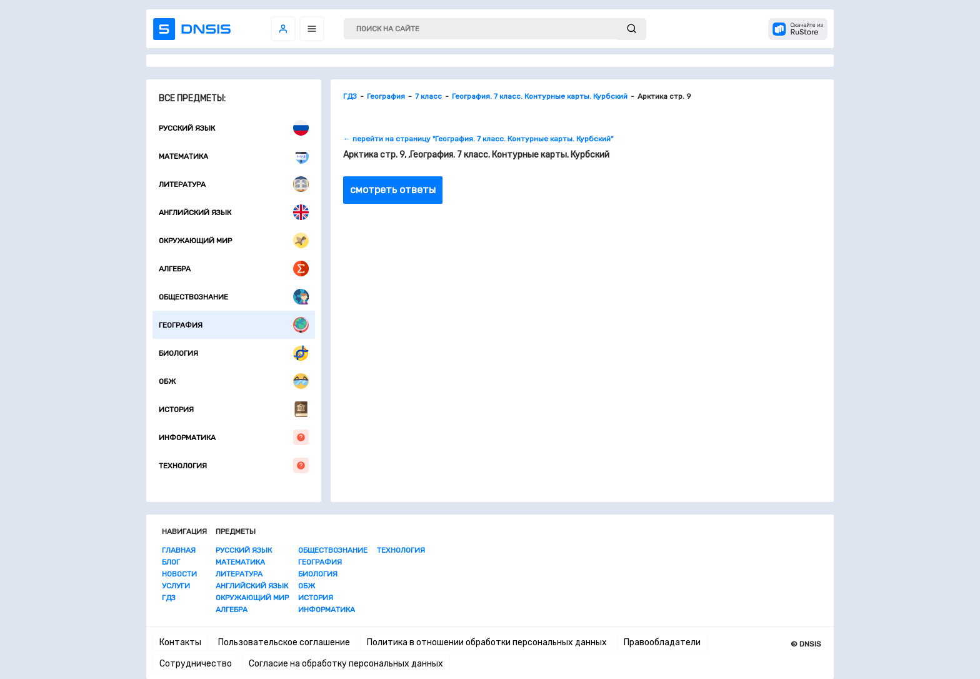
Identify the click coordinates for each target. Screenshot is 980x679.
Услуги (176, 585)
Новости (179, 574)
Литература (234, 184)
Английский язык (234, 212)
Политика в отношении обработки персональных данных (487, 642)
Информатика (234, 437)
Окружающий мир (234, 240)
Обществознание (234, 296)
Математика (234, 156)
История (234, 409)
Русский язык (234, 128)
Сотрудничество (195, 663)
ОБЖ (234, 381)
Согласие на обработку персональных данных (346, 663)
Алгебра (234, 268)
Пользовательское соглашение (284, 642)
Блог (171, 562)
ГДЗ (169, 597)
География (234, 325)
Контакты (180, 642)
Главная (179, 550)
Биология (234, 353)
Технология (234, 465)
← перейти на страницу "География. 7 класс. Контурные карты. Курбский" (478, 138)
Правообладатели (662, 642)
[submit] (631, 29)
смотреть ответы (393, 190)
